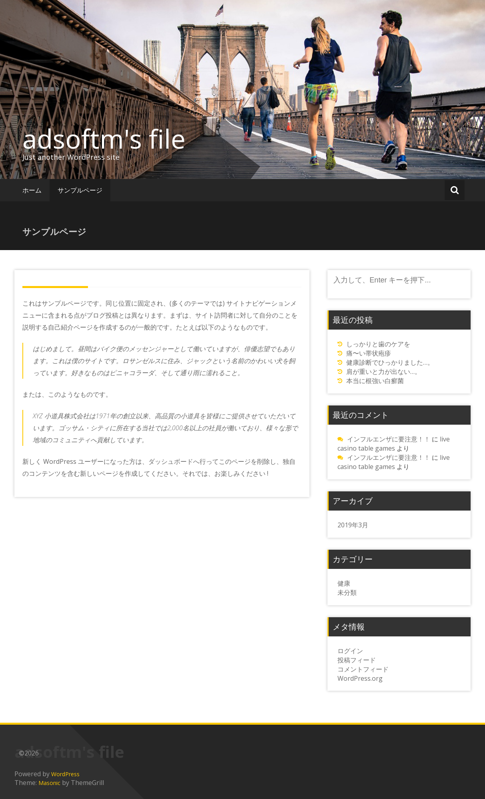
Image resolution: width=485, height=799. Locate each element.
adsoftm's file (104, 138)
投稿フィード (356, 660)
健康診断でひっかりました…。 (390, 362)
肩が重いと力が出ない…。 (383, 371)
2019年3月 (352, 525)
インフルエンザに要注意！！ (388, 439)
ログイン (350, 650)
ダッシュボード (170, 461)
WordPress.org (360, 678)
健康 (343, 583)
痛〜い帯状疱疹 (368, 353)
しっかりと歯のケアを (378, 344)
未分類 (347, 592)
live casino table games (393, 444)
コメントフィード (363, 669)
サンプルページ (80, 190)
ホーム (32, 190)
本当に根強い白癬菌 (375, 380)
